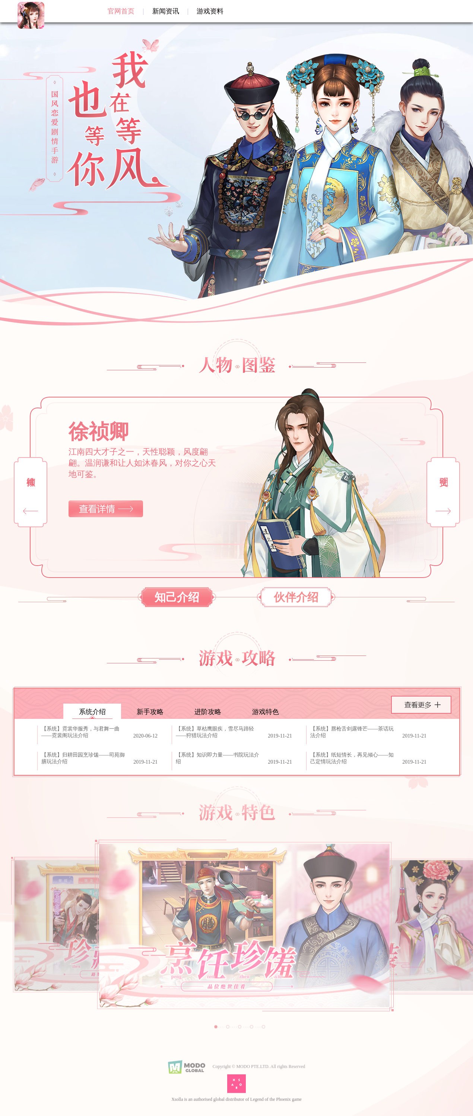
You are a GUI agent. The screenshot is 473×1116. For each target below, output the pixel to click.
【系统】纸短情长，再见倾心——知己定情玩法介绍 (352, 758)
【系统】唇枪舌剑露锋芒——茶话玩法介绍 (352, 732)
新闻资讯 (165, 11)
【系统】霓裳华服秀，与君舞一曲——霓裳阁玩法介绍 (80, 732)
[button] (443, 492)
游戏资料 (210, 11)
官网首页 (121, 11)
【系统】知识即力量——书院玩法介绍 (217, 758)
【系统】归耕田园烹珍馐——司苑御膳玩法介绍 (83, 758)
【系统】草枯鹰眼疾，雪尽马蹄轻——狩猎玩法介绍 (215, 732)
